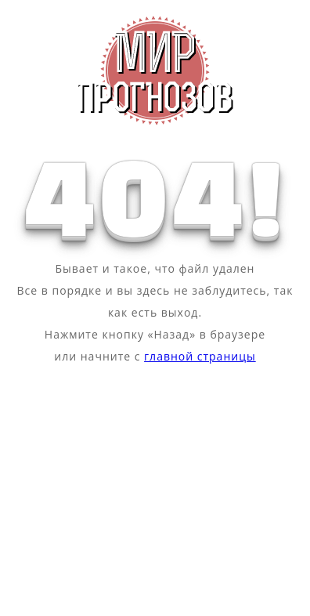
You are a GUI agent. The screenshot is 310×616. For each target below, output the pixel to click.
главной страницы (200, 356)
